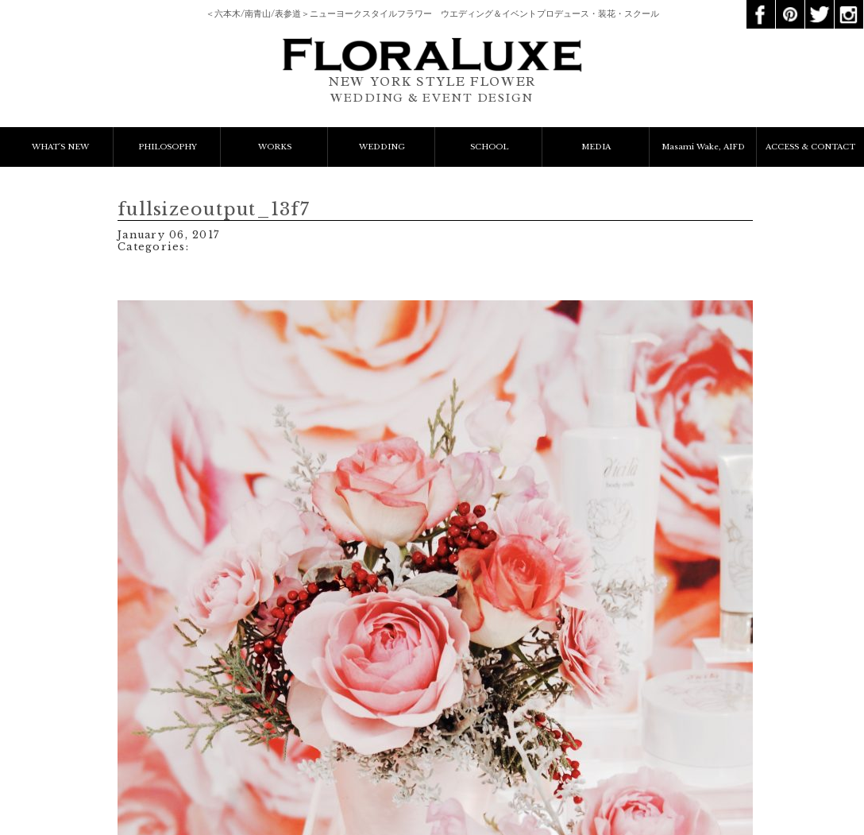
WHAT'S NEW (60, 147)
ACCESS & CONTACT (810, 147)
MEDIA (596, 147)
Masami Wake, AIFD (703, 147)
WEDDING (382, 147)
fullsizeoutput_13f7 (214, 209)
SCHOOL (489, 147)
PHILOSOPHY (167, 147)
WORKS (274, 147)
